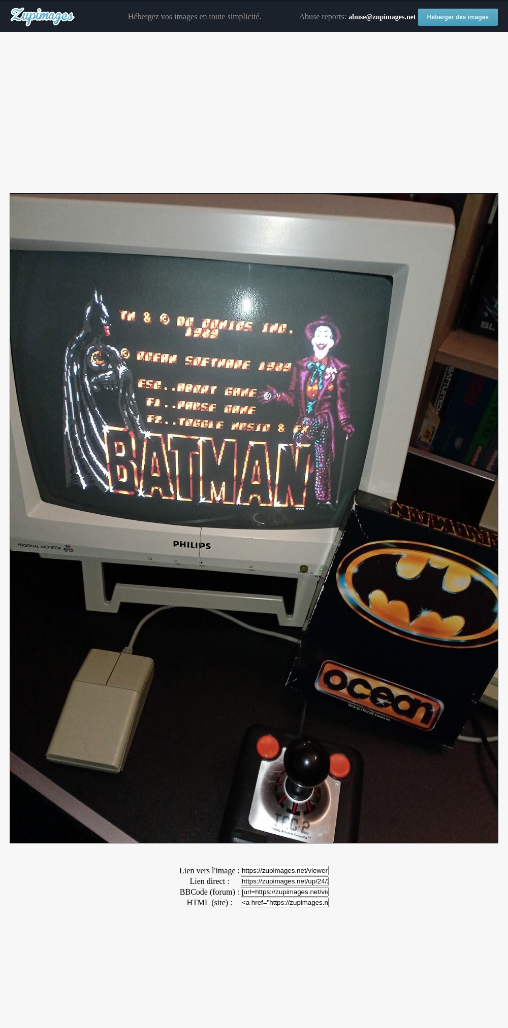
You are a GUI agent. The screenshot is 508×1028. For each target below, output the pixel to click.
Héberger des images (458, 17)
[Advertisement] (254, 113)
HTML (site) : (209, 902)
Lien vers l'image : (209, 870)
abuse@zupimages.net (382, 17)
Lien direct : (209, 881)
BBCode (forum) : (209, 892)
